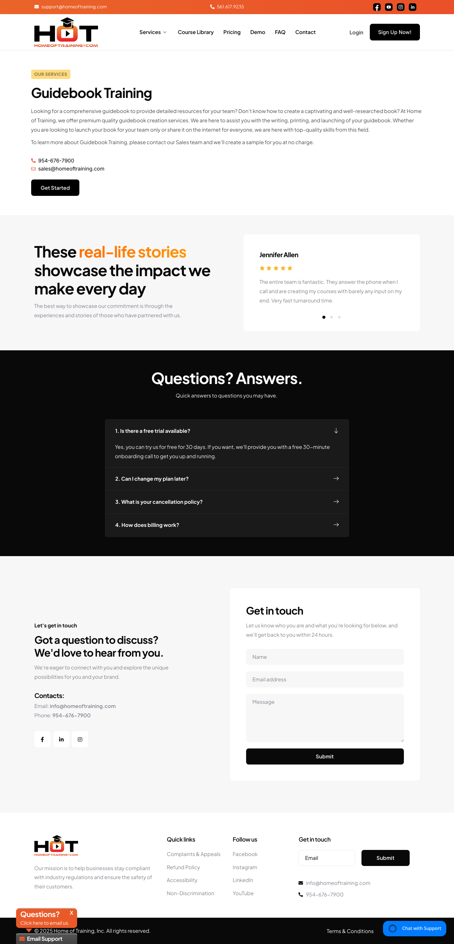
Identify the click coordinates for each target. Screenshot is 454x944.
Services (152, 32)
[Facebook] (42, 739)
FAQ (280, 32)
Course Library (196, 32)
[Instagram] (80, 739)
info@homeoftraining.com (83, 706)
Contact (305, 32)
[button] (323, 342)
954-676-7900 (71, 715)
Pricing (232, 32)
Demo (257, 32)
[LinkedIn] (61, 739)
